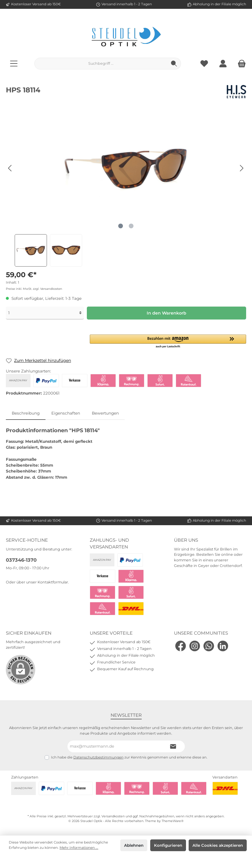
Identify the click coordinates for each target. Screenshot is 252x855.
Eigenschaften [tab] (65, 413)
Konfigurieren (168, 845)
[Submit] (173, 746)
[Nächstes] (241, 168)
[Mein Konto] (223, 63)
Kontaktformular (53, 582)
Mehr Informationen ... (79, 848)
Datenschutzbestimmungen (98, 757)
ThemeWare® (173, 821)
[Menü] (14, 63)
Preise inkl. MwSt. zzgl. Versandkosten (34, 289)
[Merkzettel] (204, 63)
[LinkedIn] (222, 646)
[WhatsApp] (208, 646)
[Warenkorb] (240, 63)
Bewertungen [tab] (105, 413)
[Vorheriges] (10, 168)
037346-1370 (21, 560)
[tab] (25, 413)
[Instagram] (194, 646)
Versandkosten (113, 816)
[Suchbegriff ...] (101, 63)
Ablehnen (133, 845)
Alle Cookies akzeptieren (217, 845)
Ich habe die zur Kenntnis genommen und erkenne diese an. (129, 757)
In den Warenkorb (166, 313)
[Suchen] (174, 63)
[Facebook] (180, 646)
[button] (168, 342)
